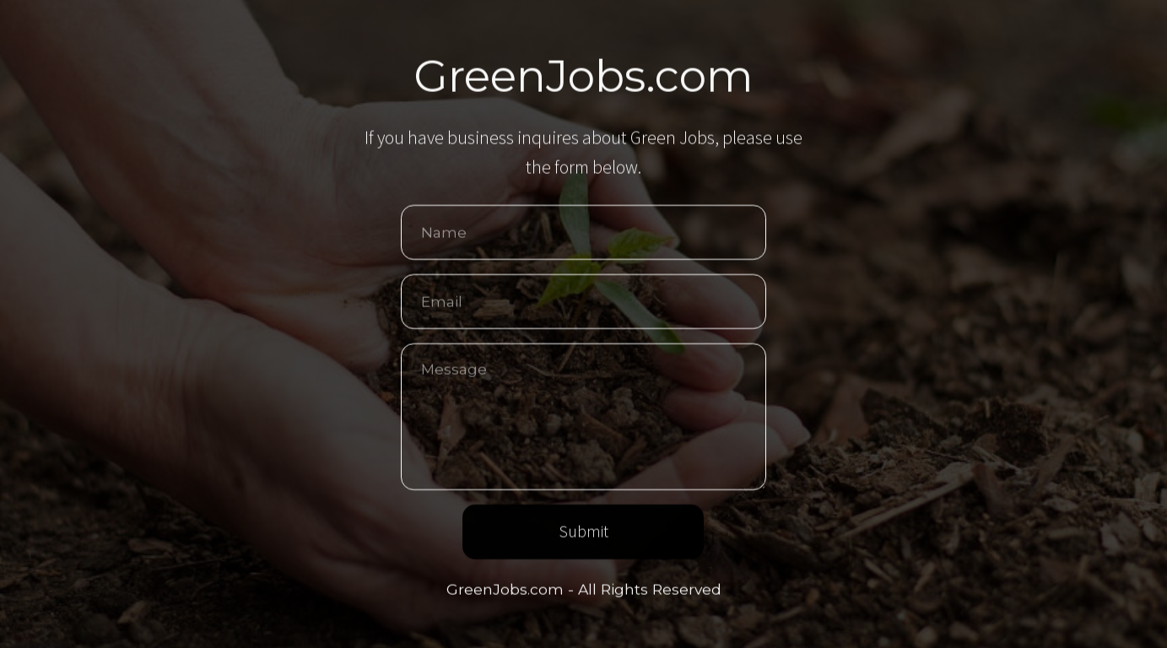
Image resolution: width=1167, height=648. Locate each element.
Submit (583, 532)
